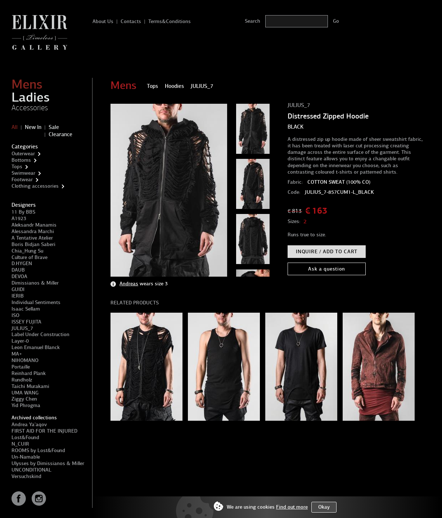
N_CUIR (20, 444)
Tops (17, 167)
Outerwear (23, 154)
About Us (103, 21)
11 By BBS (23, 212)
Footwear (22, 180)
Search (252, 21)
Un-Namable (26, 457)
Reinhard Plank (29, 373)
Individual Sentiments (36, 302)
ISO (15, 315)
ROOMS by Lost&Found (38, 450)
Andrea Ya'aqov (29, 424)
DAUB (18, 270)
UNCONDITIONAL (31, 470)
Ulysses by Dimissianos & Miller (48, 463)
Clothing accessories (35, 186)
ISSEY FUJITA (26, 322)
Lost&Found (25, 437)
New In (33, 127)
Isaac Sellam (26, 309)
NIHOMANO (25, 360)
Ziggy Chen (24, 399)
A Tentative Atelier (32, 238)
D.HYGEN (22, 263)
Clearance (60, 134)
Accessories (30, 107)
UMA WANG (25, 393)
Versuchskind (26, 476)
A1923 (19, 218)
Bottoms (21, 160)
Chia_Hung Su (27, 251)
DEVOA (19, 276)
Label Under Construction (40, 334)
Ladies (31, 97)
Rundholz (22, 380)
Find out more (292, 507)
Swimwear (23, 173)
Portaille (21, 367)
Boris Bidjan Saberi (33, 244)
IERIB (18, 296)
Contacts (131, 21)
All (15, 127)
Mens (27, 84)
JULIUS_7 (22, 328)
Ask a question (326, 269)
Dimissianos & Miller (35, 283)
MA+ (17, 354)
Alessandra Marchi (33, 231)
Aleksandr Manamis (34, 225)
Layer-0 (20, 341)
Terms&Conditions (169, 21)
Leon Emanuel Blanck (36, 347)
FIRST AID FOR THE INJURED (44, 431)
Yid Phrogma (26, 405)
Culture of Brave (30, 257)
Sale (54, 127)
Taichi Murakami (30, 386)
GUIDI (18, 289)
